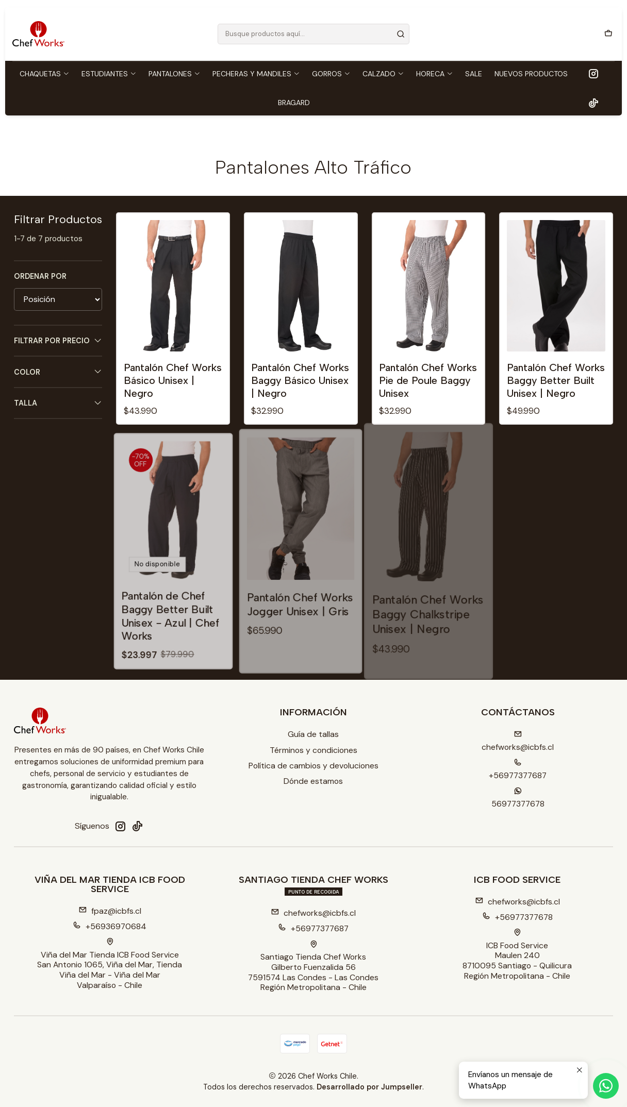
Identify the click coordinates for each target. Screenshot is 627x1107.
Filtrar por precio (58, 341)
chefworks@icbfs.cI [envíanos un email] (518, 741)
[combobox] (313, 34)
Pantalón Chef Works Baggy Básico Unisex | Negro (300, 380)
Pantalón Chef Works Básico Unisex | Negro (173, 380)
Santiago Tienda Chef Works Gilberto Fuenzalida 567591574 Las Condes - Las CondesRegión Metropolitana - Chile (313, 967)
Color (58, 372)
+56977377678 (517, 917)
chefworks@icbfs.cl (313, 913)
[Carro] (608, 33)
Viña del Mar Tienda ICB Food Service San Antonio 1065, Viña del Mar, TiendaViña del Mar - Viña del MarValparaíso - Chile (109, 964)
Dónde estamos (313, 781)
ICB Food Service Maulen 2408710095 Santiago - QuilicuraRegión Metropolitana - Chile (517, 955)
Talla (58, 403)
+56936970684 (109, 926)
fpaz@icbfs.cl (109, 910)
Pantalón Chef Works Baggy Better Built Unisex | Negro (556, 380)
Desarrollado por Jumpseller (369, 1087)
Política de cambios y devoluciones (313, 765)
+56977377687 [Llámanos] (518, 770)
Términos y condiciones (313, 750)
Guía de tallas (313, 734)
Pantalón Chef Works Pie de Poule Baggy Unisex (428, 380)
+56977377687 (313, 928)
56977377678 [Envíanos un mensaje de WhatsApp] (517, 798)
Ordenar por (40, 276)
